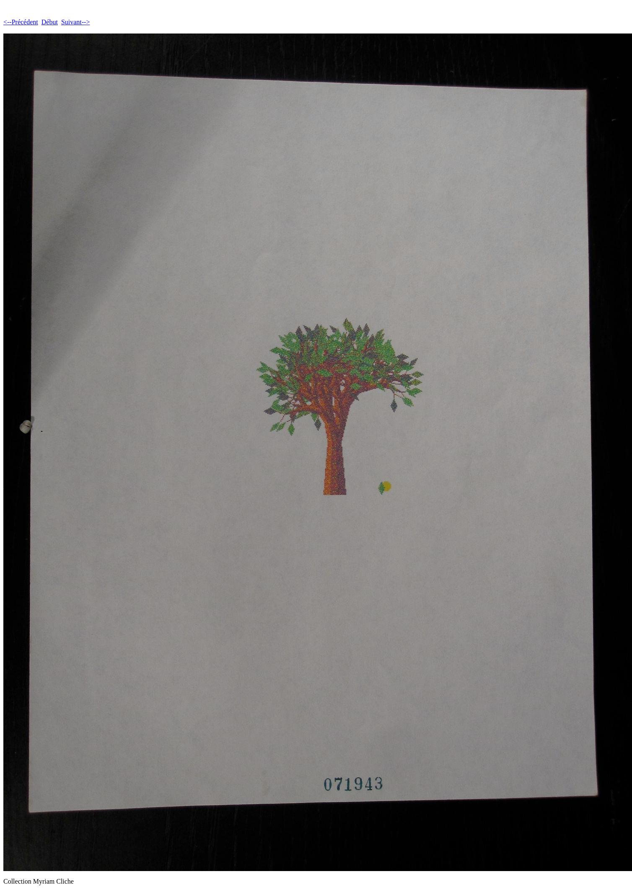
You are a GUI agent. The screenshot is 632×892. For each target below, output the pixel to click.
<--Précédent (20, 22)
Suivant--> (75, 22)
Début (49, 22)
